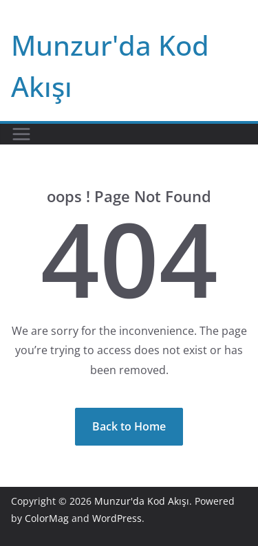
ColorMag (47, 518)
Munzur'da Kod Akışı (141, 500)
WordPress (117, 518)
